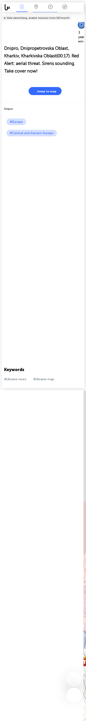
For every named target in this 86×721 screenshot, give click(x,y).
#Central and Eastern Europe (31, 133)
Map (36, 7)
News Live (21, 7)
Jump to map (43, 91)
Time (50, 7)
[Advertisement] (43, 182)
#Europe (16, 122)
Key (64, 7)
